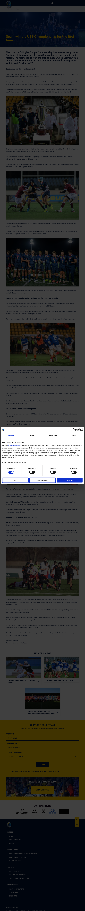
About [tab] (74, 435)
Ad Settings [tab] (53, 435)
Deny (15, 480)
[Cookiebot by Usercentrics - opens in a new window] (74, 429)
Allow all (70, 480)
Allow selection (42, 480)
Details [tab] (32, 435)
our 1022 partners (14, 445)
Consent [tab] (11, 435)
